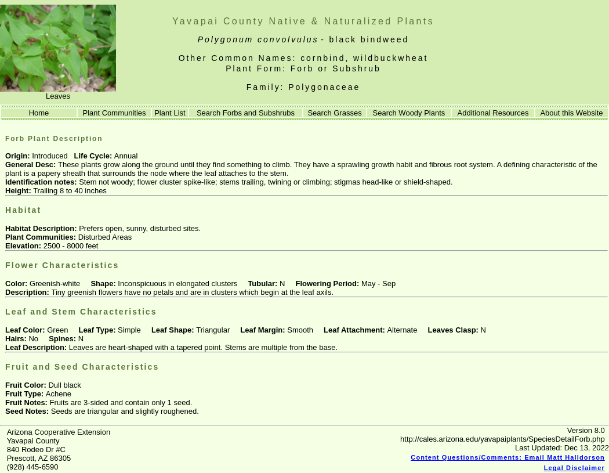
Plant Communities (114, 113)
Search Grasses (334, 113)
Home (38, 113)
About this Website (571, 113)
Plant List (169, 113)
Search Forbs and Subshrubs (246, 113)
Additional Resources (493, 113)
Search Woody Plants (409, 113)
